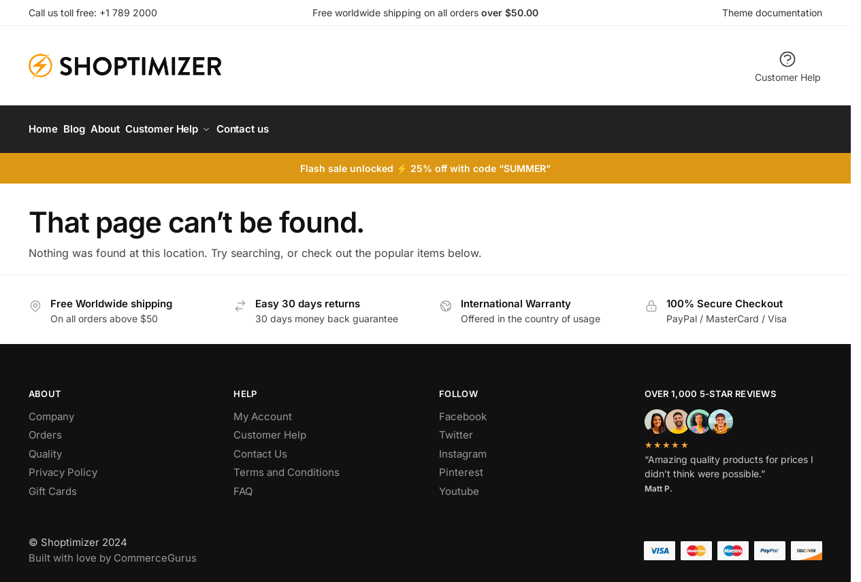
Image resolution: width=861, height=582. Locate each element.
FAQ (243, 485)
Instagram (463, 447)
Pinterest (461, 466)
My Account (262, 410)
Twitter (456, 429)
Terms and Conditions (286, 466)
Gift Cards (53, 485)
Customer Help (788, 66)
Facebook (463, 410)
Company (51, 410)
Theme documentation (772, 12)
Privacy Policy (63, 466)
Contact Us (260, 447)
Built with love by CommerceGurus (113, 551)
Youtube (459, 485)
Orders (45, 429)
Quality (45, 447)
